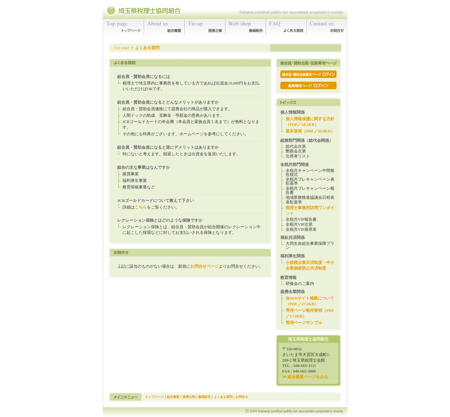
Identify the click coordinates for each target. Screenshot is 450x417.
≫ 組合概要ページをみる (305, 377)
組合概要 (164, 28)
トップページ (123, 28)
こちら (141, 207)
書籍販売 (245, 28)
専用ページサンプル (304, 323)
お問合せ (327, 28)
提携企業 (205, 28)
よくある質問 (286, 28)
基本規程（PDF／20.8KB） (310, 131)
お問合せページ (204, 266)
